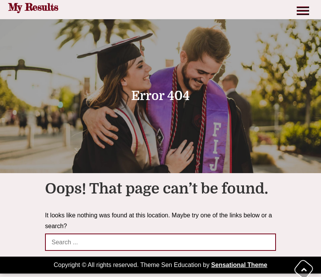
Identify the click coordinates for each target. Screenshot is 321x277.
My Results (33, 7)
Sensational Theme (239, 265)
